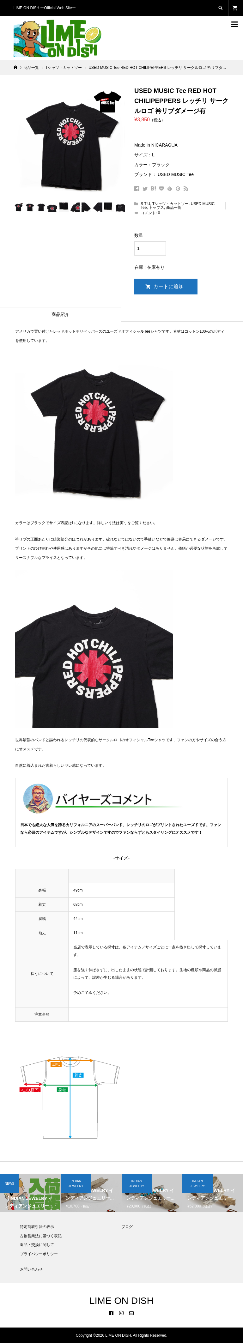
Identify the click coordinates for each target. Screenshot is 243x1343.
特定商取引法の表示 (37, 1227)
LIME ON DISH (121, 1300)
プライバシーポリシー (39, 1254)
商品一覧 (173, 207)
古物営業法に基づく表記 (41, 1236)
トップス (156, 207)
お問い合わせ (31, 1269)
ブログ (127, 1227)
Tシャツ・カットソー (170, 204)
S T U (145, 204)
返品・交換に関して (37, 1245)
